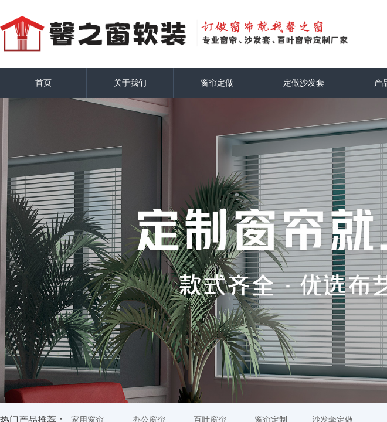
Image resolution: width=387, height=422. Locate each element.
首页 (43, 83)
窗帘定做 (217, 83)
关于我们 (130, 83)
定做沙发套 (303, 83)
